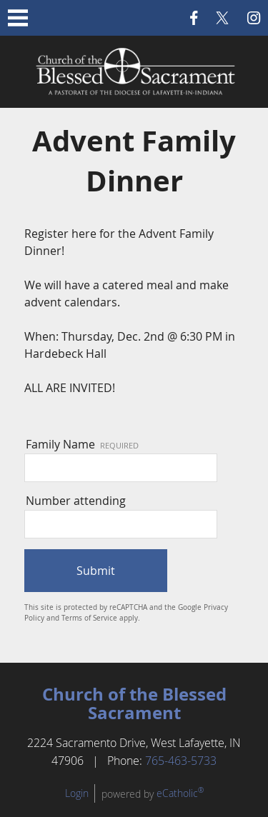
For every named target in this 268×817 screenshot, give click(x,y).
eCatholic (180, 793)
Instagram (254, 18)
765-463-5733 (181, 760)
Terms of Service (89, 618)
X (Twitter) (222, 18)
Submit (95, 570)
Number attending (76, 500)
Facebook (194, 18)
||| (18, 18)
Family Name (82, 444)
